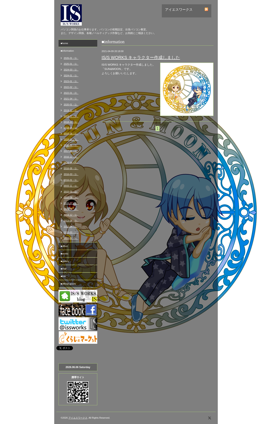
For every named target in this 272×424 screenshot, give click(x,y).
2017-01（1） (71, 151)
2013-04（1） (71, 226)
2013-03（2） (71, 232)
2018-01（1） (71, 145)
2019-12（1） (71, 110)
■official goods (68, 283)
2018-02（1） (71, 139)
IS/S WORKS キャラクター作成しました (141, 57)
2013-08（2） (71, 220)
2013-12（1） (71, 215)
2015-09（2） (71, 191)
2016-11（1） (71, 157)
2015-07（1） (71, 203)
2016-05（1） (71, 168)
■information (67, 50)
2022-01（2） (71, 93)
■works (64, 253)
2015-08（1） (71, 197)
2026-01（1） (71, 58)
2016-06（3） (71, 162)
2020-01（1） (71, 104)
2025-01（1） (71, 64)
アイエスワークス (77, 417)
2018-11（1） (71, 122)
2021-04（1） (71, 98)
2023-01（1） (71, 81)
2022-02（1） (71, 87)
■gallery (65, 261)
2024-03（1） (71, 69)
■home (64, 43)
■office (64, 246)
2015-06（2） (71, 209)
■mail (63, 268)
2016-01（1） (71, 180)
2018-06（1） (71, 127)
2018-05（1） (71, 133)
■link (63, 276)
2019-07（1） (71, 116)
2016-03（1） (71, 174)
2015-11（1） (71, 186)
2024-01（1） (71, 75)
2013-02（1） (71, 238)
